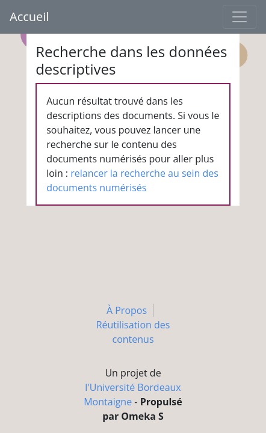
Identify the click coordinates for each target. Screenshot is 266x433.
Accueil (29, 16)
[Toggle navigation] (239, 17)
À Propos (127, 310)
